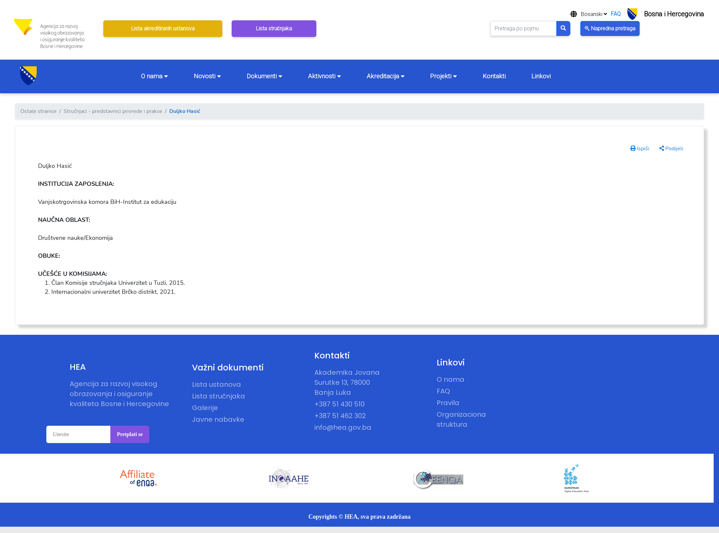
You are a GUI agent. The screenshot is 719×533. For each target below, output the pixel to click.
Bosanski (594, 14)
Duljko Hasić (184, 111)
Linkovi (541, 76)
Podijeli (671, 148)
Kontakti (494, 76)
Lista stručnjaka (218, 396)
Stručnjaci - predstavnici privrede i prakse (113, 111)
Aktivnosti (324, 76)
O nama (154, 76)
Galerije (205, 407)
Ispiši (639, 148)
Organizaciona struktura (461, 419)
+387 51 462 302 (340, 415)
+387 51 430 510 (339, 404)
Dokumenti (264, 76)
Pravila (448, 402)
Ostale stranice (38, 111)
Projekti (443, 76)
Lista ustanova (216, 384)
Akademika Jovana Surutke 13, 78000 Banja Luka (347, 382)
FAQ (616, 14)
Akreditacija (386, 76)
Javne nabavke (218, 419)
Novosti (207, 76)
